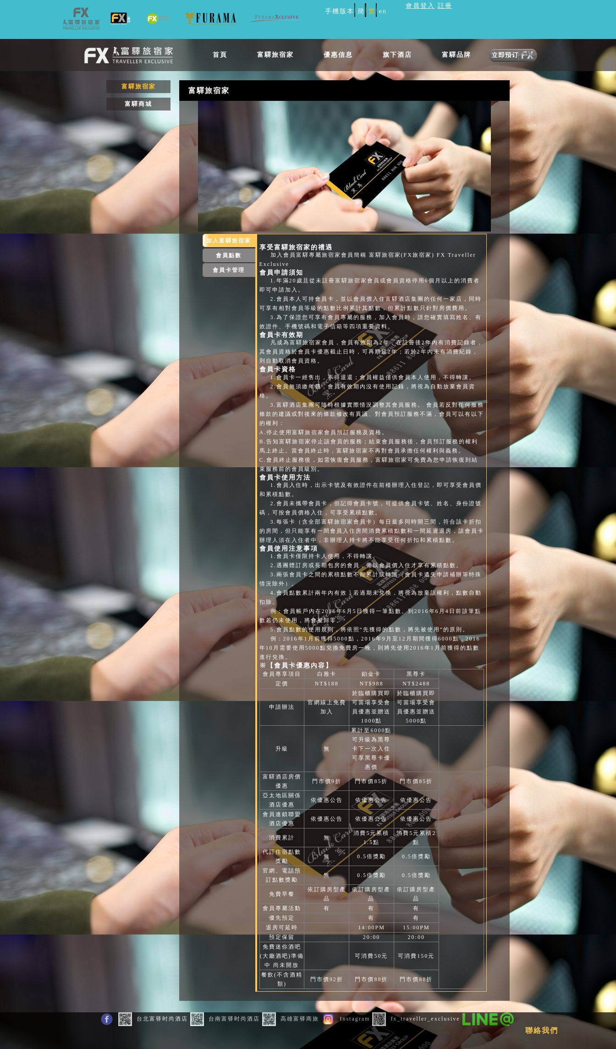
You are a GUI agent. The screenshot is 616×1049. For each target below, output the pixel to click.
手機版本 (339, 11)
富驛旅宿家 (275, 54)
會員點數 (229, 255)
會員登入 (420, 5)
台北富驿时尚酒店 (154, 1019)
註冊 (445, 5)
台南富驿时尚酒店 (226, 1019)
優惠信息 (338, 54)
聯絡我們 (541, 1030)
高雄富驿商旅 (291, 1019)
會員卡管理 (229, 270)
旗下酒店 (397, 54)
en (383, 11)
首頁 (220, 54)
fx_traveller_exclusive (417, 1019)
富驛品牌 (456, 54)
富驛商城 (138, 103)
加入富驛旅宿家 (228, 240)
